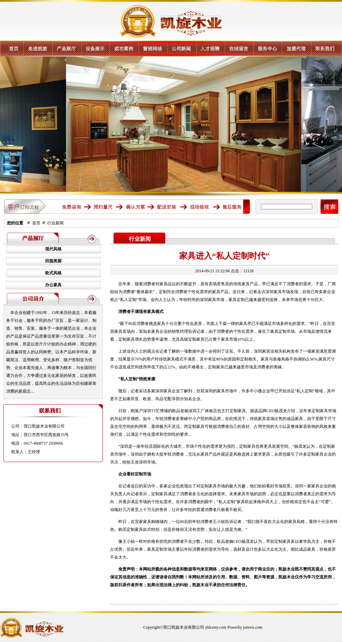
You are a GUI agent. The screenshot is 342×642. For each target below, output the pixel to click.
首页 (36, 223)
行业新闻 (55, 223)
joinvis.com (252, 627)
